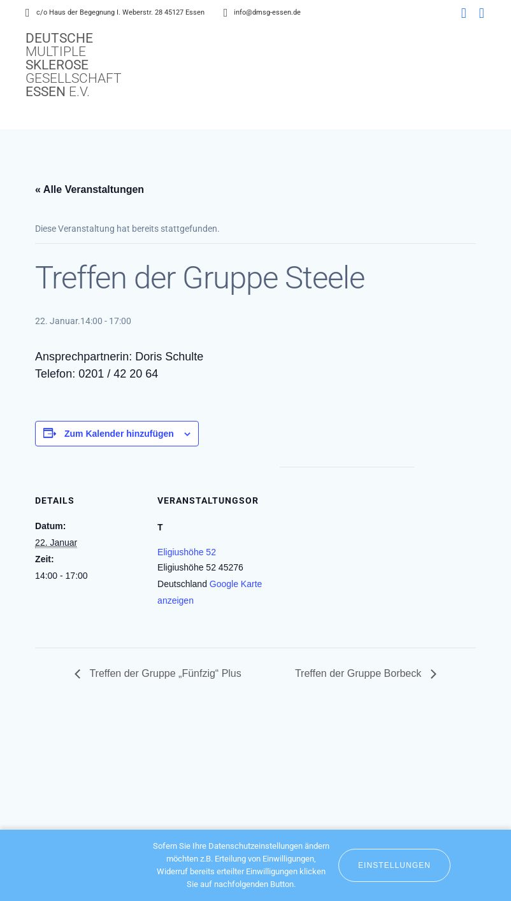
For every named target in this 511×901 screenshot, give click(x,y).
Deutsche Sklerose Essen (73, 65)
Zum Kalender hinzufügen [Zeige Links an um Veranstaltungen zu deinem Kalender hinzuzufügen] (119, 434)
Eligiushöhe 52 (186, 552)
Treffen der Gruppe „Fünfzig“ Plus (164, 673)
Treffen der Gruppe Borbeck (359, 673)
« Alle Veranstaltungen (89, 189)
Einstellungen (394, 865)
